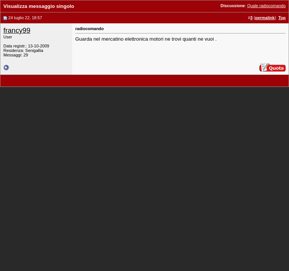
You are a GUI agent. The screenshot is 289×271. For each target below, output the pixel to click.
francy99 (16, 30)
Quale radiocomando (266, 5)
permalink (265, 17)
